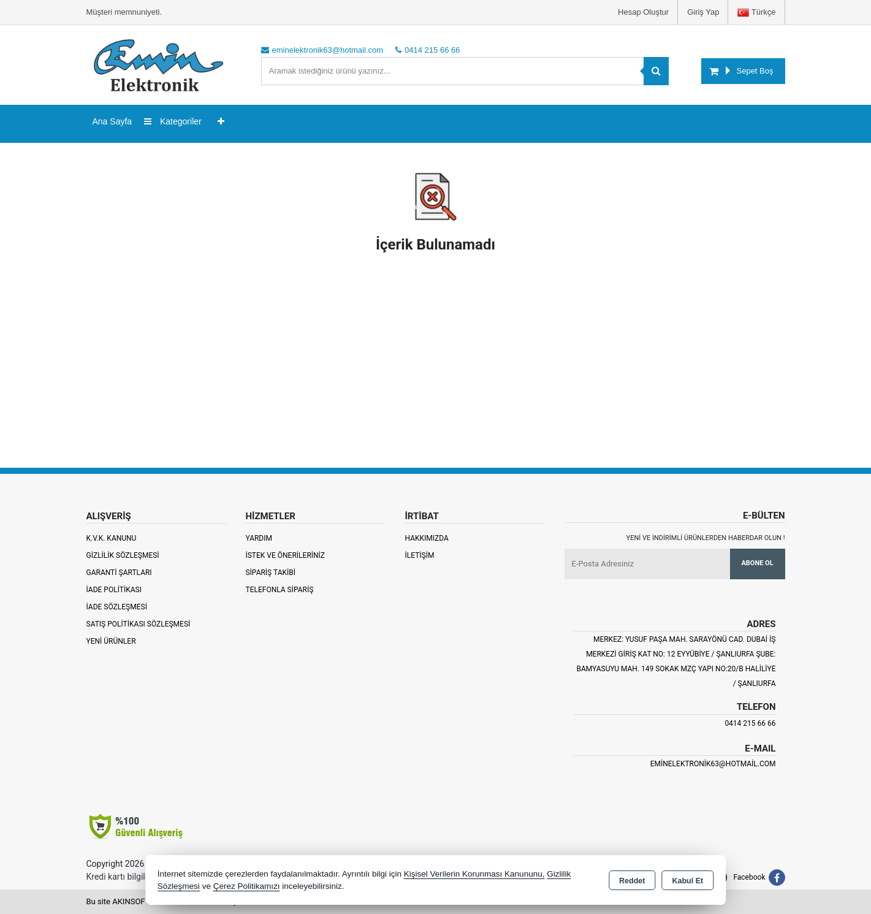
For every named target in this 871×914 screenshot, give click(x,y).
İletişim (419, 555)
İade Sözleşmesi (116, 607)
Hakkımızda (426, 538)
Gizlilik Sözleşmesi (122, 555)
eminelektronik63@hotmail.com (713, 764)
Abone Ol (757, 563)
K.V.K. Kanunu (111, 538)
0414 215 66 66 (750, 723)
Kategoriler (173, 121)
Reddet (632, 881)
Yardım (258, 538)
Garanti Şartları (119, 572)
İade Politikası (114, 589)
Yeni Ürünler (111, 641)
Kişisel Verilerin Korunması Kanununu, (474, 873)
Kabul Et (687, 881)
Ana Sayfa (112, 121)
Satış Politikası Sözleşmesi (138, 624)
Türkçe (756, 12)
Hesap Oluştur (643, 12)
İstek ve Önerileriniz (285, 555)
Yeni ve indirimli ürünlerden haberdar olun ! (705, 538)
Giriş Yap (703, 12)
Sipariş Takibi (270, 572)
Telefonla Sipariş (279, 589)
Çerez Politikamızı (246, 886)
